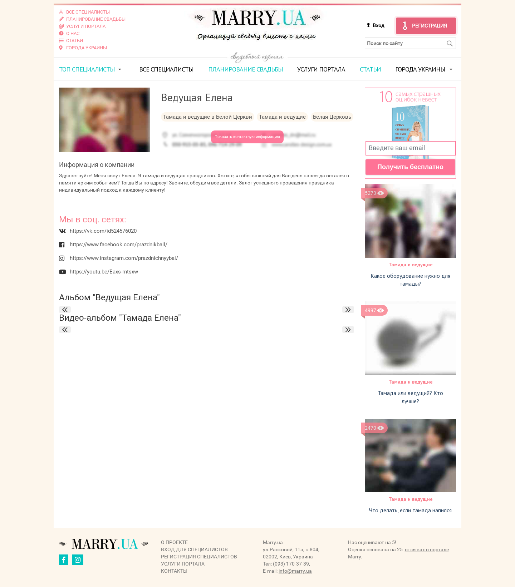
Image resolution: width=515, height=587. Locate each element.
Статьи (370, 69)
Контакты (174, 571)
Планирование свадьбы (245, 69)
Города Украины (420, 69)
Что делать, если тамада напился (410, 510)
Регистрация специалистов (199, 556)
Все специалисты (166, 69)
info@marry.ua (295, 571)
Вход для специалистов (194, 549)
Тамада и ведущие (410, 264)
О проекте (174, 542)
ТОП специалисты (87, 69)
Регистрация (429, 26)
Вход (378, 25)
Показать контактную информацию (247, 136)
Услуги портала (321, 69)
